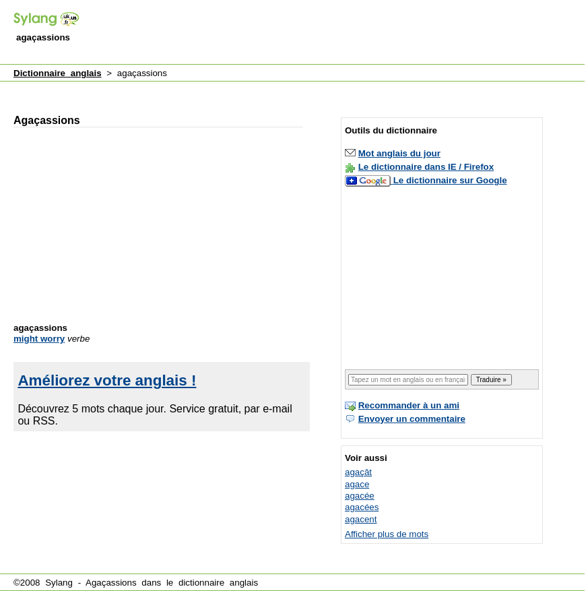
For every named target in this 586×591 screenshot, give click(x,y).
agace (357, 484)
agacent (361, 519)
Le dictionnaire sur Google (450, 180)
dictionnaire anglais (218, 583)
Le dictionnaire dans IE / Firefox (426, 167)
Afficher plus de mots (386, 534)
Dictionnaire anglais (57, 73)
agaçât (358, 472)
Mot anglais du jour (399, 153)
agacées (362, 507)
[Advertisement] (178, 23)
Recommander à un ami (408, 405)
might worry (39, 339)
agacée (360, 496)
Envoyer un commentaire (411, 419)
